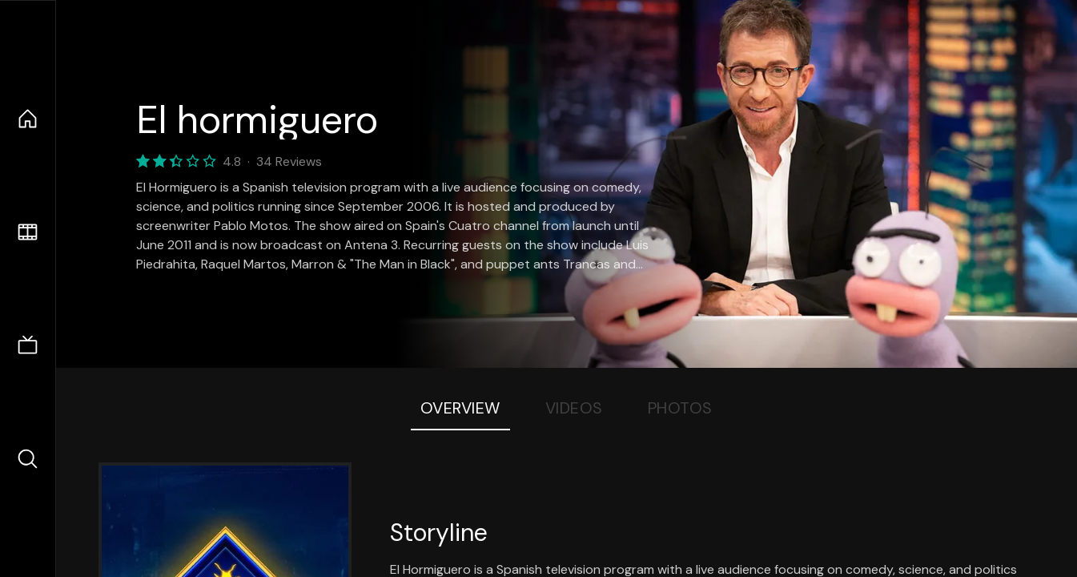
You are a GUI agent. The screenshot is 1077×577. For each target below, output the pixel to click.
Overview (460, 407)
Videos (574, 407)
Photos (680, 407)
